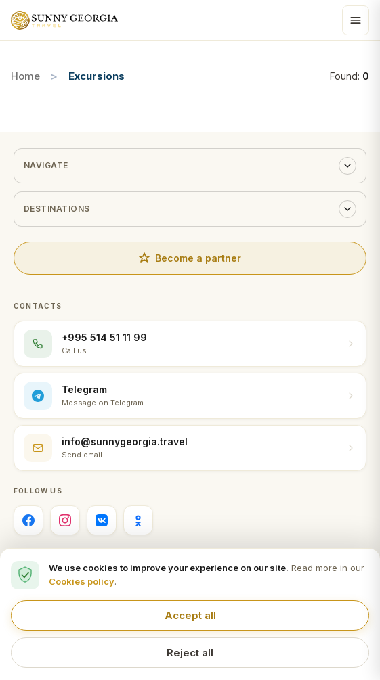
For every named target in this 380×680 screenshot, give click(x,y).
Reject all (190, 652)
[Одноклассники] (138, 520)
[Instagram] (65, 520)
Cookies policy (81, 581)
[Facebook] (28, 520)
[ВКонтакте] (102, 520)
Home (27, 76)
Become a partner (190, 258)
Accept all (190, 615)
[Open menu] (355, 20)
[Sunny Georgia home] (64, 20)
